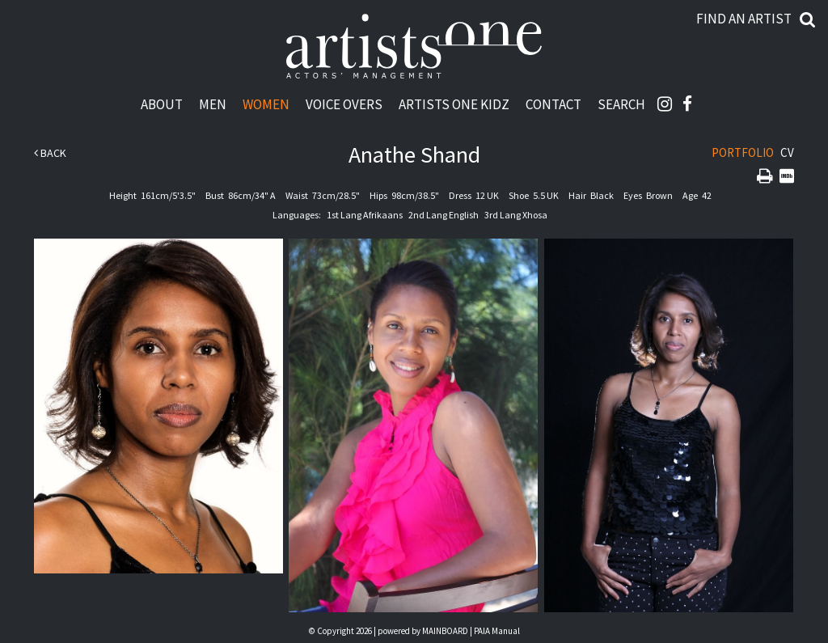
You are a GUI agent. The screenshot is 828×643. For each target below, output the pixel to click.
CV (787, 152)
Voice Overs (344, 103)
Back (50, 153)
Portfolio (743, 152)
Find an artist (744, 18)
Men (212, 103)
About (162, 103)
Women (266, 103)
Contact (553, 103)
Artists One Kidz (454, 103)
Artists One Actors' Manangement (414, 47)
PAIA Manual (497, 631)
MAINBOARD (445, 631)
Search (621, 103)
